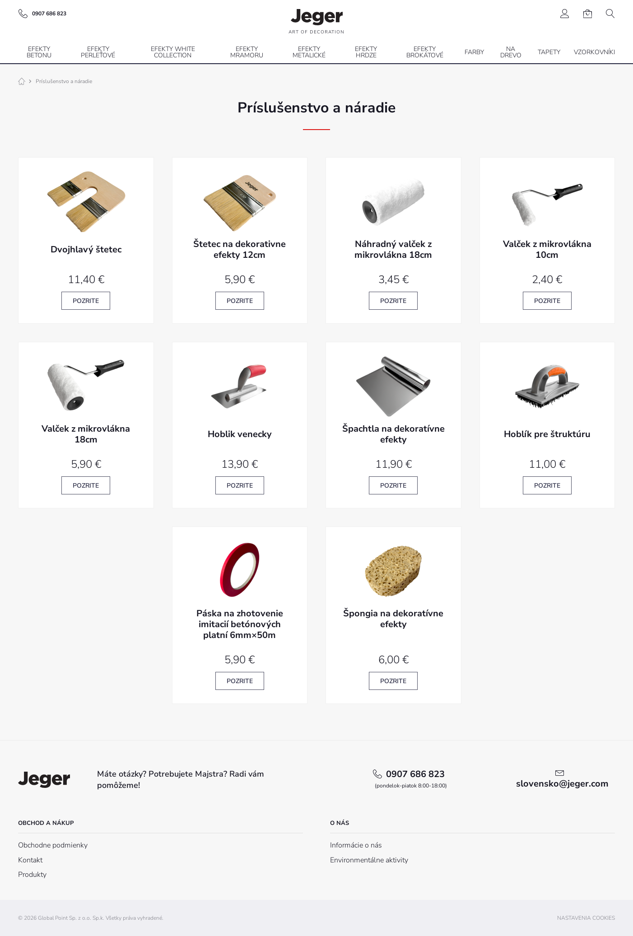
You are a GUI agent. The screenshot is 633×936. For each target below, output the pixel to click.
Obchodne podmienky (53, 845)
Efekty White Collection (173, 52)
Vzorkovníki (594, 52)
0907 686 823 (411, 779)
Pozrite (86, 301)
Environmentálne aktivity (369, 860)
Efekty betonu (39, 52)
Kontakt (30, 860)
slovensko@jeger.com (562, 784)
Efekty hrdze (366, 52)
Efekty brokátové (424, 52)
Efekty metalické (309, 52)
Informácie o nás (356, 845)
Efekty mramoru (246, 52)
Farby (474, 52)
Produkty (32, 875)
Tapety (549, 52)
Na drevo (510, 52)
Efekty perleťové (98, 52)
